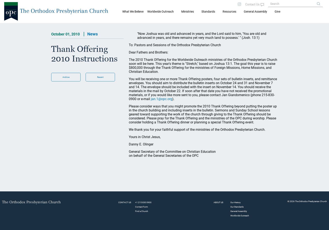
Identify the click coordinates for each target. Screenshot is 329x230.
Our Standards (237, 207)
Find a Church (141, 211)
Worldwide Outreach (239, 215)
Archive (66, 77)
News (92, 34)
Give (277, 11)
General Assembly (255, 11)
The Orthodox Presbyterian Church (64, 10)
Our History (235, 202)
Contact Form (141, 207)
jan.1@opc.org (161, 99)
